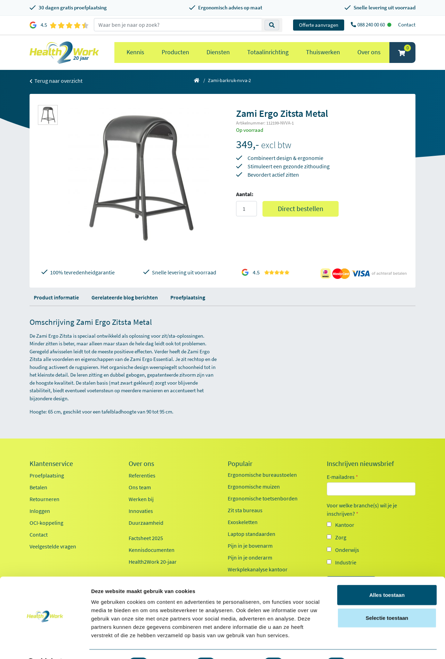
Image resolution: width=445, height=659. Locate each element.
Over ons (369, 52)
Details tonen (375, 645)
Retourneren (44, 499)
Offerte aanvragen (318, 25)
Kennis (135, 52)
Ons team (140, 487)
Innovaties (141, 510)
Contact (406, 24)
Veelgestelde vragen (53, 546)
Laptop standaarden (251, 533)
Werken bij (141, 499)
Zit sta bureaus (245, 510)
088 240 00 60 (372, 24)
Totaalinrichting (268, 52)
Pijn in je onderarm (250, 557)
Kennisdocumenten (152, 549)
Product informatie (56, 297)
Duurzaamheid (146, 522)
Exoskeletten (243, 522)
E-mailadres (342, 476)
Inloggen (40, 510)
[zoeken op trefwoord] (178, 24)
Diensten (218, 52)
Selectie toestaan (387, 600)
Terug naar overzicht (56, 80)
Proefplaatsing (187, 297)
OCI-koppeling (46, 522)
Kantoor (344, 524)
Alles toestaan (387, 577)
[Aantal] (246, 208)
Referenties (142, 475)
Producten (175, 52)
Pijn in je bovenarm (250, 545)
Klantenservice (51, 463)
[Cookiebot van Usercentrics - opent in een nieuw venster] (45, 645)
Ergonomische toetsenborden (263, 498)
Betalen (38, 487)
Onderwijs (347, 549)
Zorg (340, 537)
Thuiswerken (323, 52)
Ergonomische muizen (254, 486)
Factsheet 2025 (146, 538)
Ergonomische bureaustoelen (262, 474)
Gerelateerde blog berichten (124, 297)
